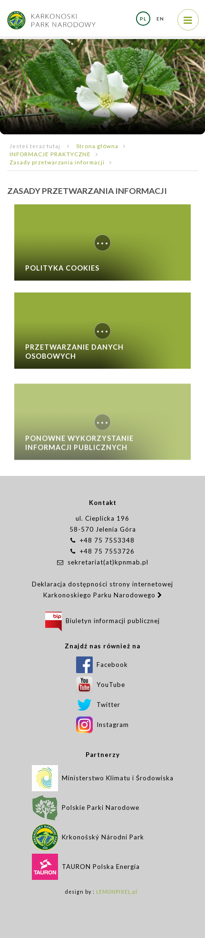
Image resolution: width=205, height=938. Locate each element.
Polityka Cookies (62, 268)
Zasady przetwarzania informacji (57, 162)
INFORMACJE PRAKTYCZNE (50, 154)
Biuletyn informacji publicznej (102, 621)
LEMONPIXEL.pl (116, 892)
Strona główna (97, 145)
